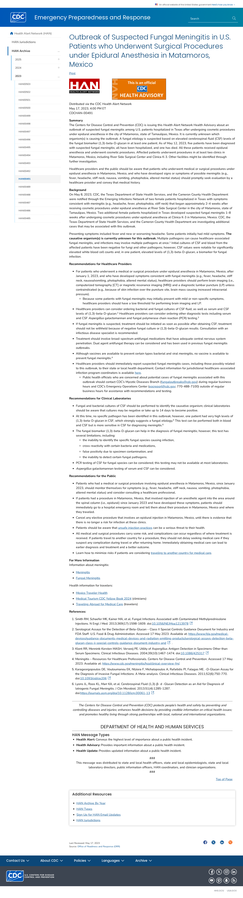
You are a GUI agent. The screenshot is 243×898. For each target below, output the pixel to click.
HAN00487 (24, 202)
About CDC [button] (51, 860)
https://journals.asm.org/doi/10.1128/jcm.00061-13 (117, 693)
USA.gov (232, 890)
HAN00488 (24, 194)
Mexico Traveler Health (91, 593)
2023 (18, 76)
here (138, 373)
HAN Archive (21, 51)
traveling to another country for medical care (181, 553)
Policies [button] (82, 860)
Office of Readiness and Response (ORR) (98, 846)
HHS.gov (219, 890)
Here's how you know (223, 5)
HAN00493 (24, 163)
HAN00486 (24, 210)
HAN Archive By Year (90, 803)
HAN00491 (25, 178)
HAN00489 (24, 186)
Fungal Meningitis (88, 578)
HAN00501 (24, 100)
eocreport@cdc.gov (162, 386)
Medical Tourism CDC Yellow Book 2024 (103, 599)
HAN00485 (24, 218)
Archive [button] (143, 860)
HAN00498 (24, 123)
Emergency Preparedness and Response (92, 17)
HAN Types (84, 809)
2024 (18, 67)
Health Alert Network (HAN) (33, 33)
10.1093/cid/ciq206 (95, 678)
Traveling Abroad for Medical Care (99, 604)
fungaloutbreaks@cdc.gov (179, 382)
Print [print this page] (72, 73)
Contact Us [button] (18, 860)
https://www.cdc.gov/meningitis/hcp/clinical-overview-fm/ (140, 664)
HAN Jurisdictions (88, 820)
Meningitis (83, 572)
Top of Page (224, 779)
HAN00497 (24, 131)
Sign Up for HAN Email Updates (98, 815)
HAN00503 (24, 84)
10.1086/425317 (195, 653)
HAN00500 (24, 107)
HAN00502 (24, 92)
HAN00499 (24, 115)
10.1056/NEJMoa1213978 (172, 624)
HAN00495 (24, 147)
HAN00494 (24, 155)
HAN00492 (24, 171)
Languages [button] (113, 860)
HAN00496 (24, 139)
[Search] (209, 18)
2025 (18, 59)
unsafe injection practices (135, 528)
